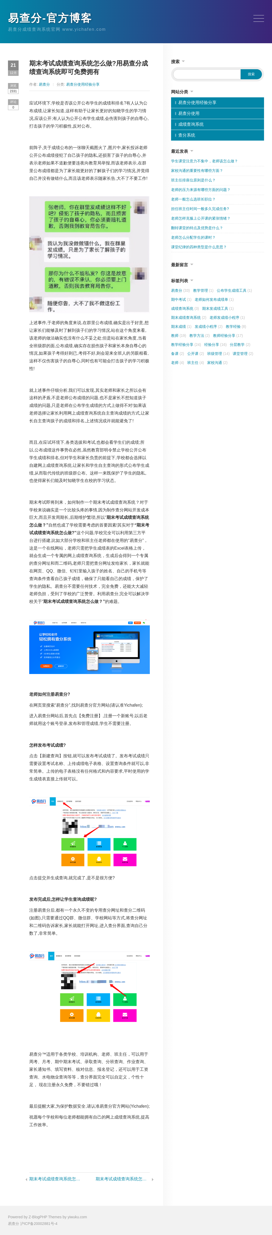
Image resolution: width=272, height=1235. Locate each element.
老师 (177, 362)
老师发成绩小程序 (227, 317)
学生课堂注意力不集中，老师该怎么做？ (204, 161)
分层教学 (240, 344)
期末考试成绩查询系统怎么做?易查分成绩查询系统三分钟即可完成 (56, 1179)
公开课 (195, 353)
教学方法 (199, 335)
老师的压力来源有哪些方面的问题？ (201, 190)
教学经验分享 (186, 344)
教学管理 (203, 290)
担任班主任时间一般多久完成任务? (200, 209)
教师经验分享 (228, 335)
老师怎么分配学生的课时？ (193, 237)
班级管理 (218, 353)
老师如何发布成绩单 (214, 299)
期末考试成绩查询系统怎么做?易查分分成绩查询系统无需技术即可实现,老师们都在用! (123, 1179)
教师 (178, 335)
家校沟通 (217, 362)
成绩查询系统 (191, 124)
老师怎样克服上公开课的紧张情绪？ (201, 218)
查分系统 (186, 135)
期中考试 (181, 299)
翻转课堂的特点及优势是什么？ (197, 228)
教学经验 (236, 326)
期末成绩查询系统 (188, 317)
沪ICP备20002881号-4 (38, 1223)
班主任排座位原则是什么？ (193, 180)
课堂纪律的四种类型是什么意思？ (199, 247)
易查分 (44, 84)
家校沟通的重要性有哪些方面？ (197, 170)
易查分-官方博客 (50, 18)
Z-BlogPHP (38, 1217)
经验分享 (215, 344)
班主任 (195, 362)
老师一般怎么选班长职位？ (193, 199)
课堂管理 (243, 353)
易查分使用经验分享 (83, 84)
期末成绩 (181, 326)
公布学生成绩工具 (234, 290)
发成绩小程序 (209, 326)
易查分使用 (188, 113)
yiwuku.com (77, 1217)
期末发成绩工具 (218, 308)
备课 (177, 353)
